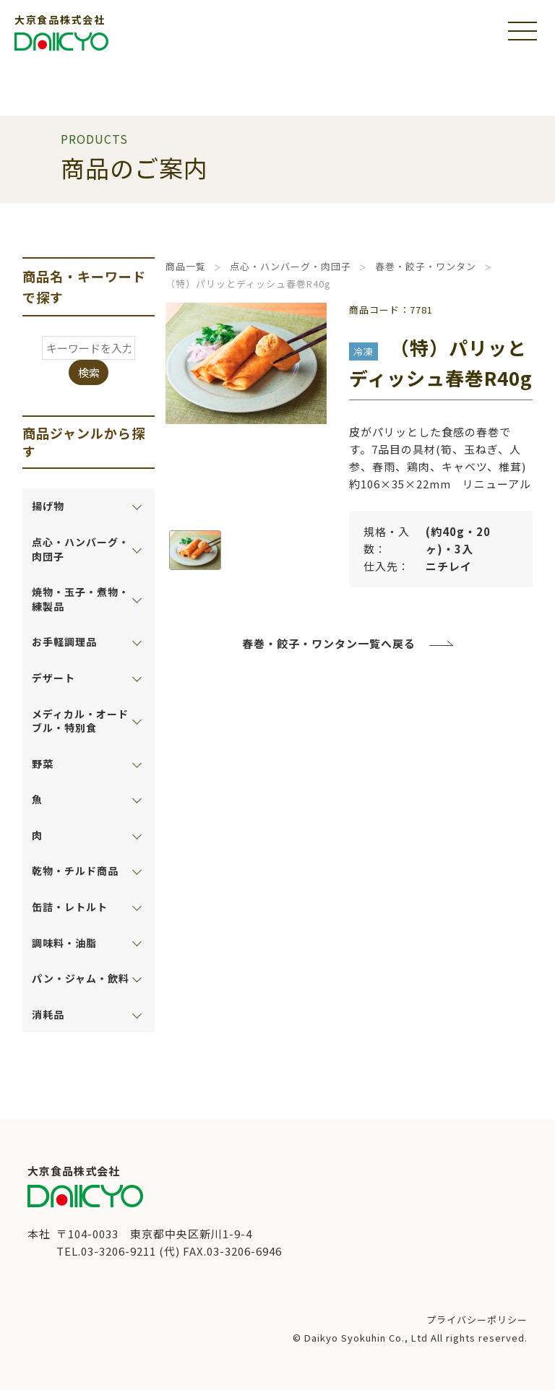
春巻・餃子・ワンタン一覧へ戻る (329, 643)
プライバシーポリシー (477, 1319)
